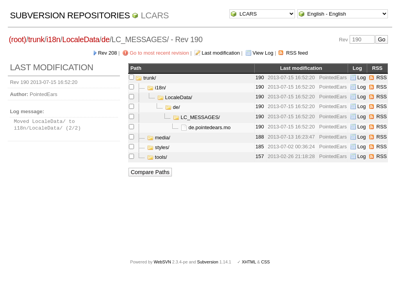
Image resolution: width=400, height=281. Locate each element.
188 (259, 137)
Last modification (221, 53)
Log (361, 77)
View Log (263, 53)
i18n (53, 39)
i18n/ (156, 88)
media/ (158, 137)
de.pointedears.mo (205, 127)
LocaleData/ (174, 97)
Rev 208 (107, 53)
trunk (36, 39)
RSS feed (297, 53)
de (105, 39)
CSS (265, 262)
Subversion (207, 262)
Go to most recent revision (159, 53)
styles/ (158, 147)
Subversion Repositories (70, 15)
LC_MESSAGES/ (196, 117)
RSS (382, 77)
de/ (172, 107)
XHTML (249, 262)
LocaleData (80, 39)
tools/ (157, 157)
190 (259, 77)
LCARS (155, 15)
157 (259, 156)
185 (259, 146)
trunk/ (146, 78)
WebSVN (162, 262)
